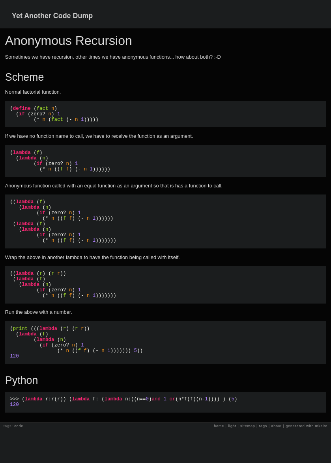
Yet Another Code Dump (52, 16)
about (276, 459)
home (219, 459)
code (18, 459)
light (232, 459)
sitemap (247, 459)
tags (263, 459)
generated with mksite (306, 459)
